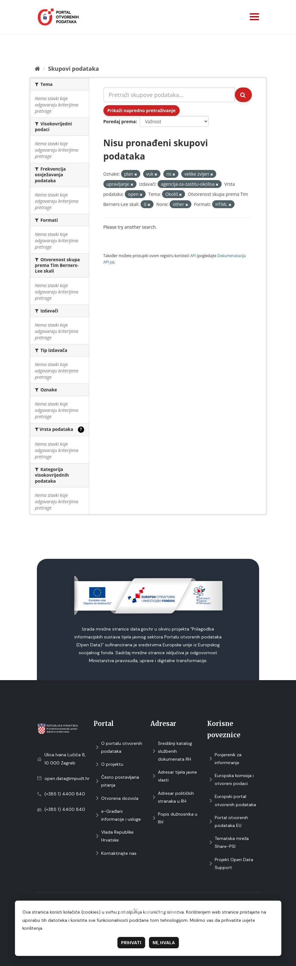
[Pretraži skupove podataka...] (169, 95)
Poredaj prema (119, 121)
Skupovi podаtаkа (73, 68)
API (193, 255)
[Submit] (243, 95)
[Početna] (37, 68)
